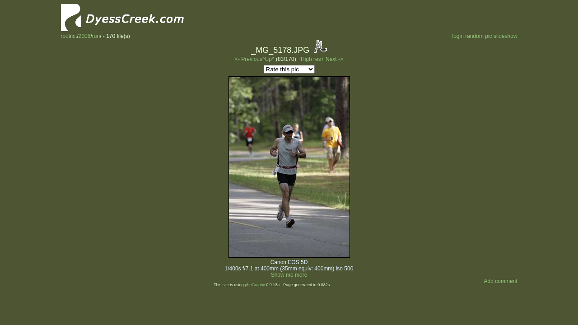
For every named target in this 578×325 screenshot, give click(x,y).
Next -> (334, 59)
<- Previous (248, 59)
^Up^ (268, 59)
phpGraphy (255, 285)
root (65, 36)
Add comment (500, 281)
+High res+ (312, 59)
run (96, 36)
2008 (85, 36)
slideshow (505, 36)
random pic (478, 36)
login (457, 36)
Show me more (289, 275)
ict (74, 36)
